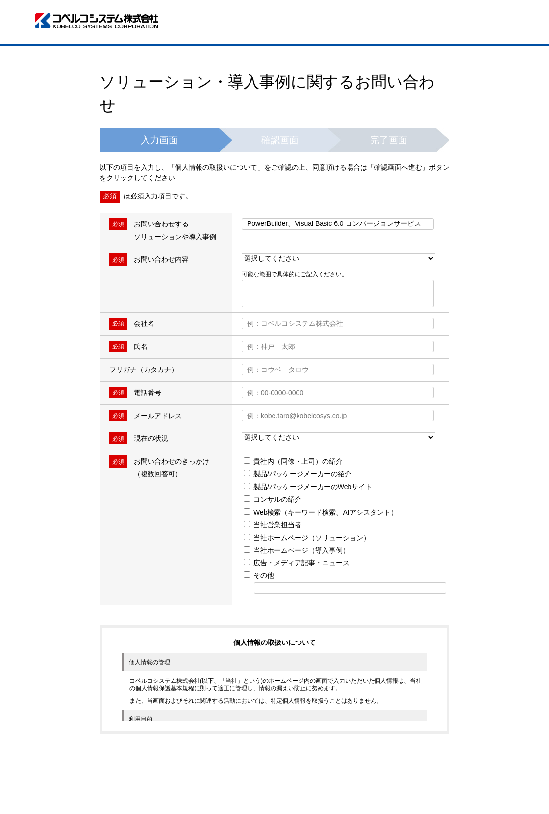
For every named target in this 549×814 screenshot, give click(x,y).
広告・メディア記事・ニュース (296, 563)
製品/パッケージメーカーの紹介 (297, 474)
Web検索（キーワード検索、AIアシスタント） (321, 512)
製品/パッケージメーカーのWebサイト (308, 487)
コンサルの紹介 (272, 499)
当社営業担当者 (272, 525)
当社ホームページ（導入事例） (296, 550)
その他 (259, 575)
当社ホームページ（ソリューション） (307, 538)
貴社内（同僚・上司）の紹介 (293, 461)
